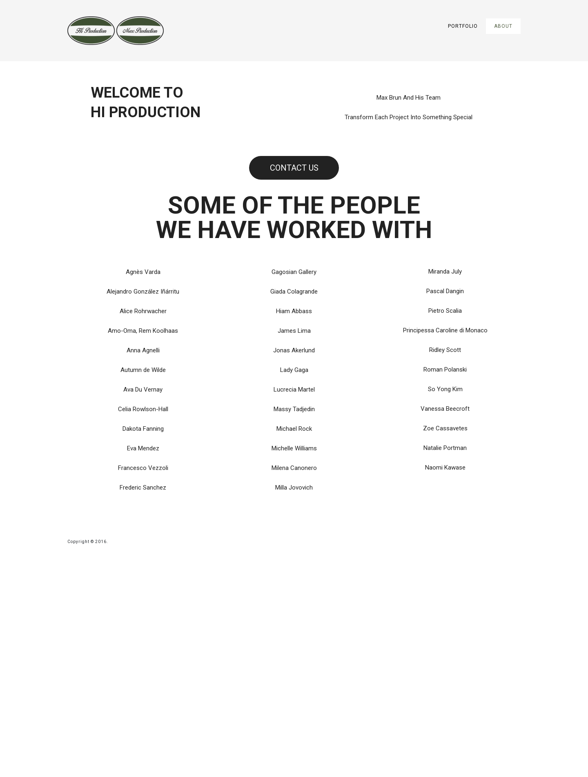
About (503, 26)
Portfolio (463, 26)
